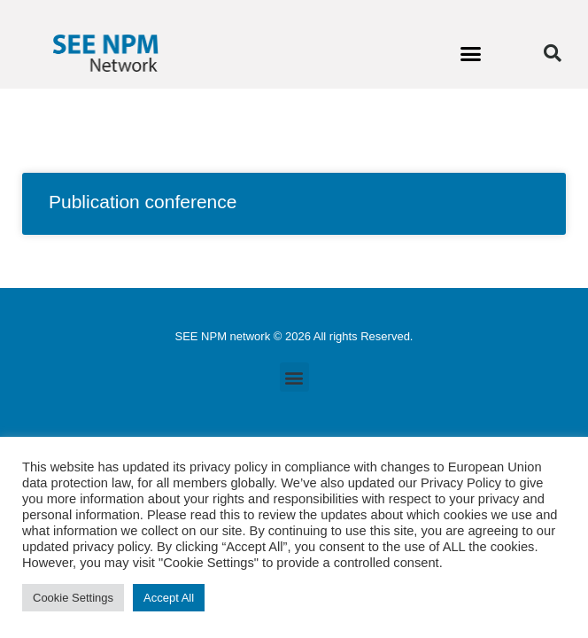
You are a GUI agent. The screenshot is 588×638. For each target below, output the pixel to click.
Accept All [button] (168, 597)
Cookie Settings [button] (73, 597)
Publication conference (142, 201)
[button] (471, 53)
